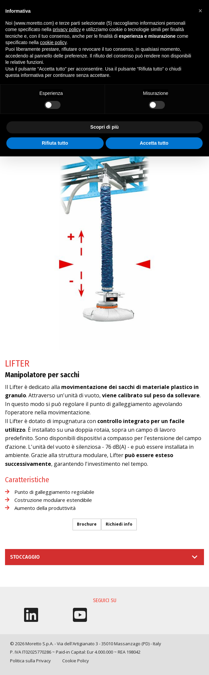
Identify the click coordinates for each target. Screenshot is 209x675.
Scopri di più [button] (104, 127)
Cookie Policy (75, 661)
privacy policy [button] (67, 29)
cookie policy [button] (53, 42)
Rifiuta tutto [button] (55, 143)
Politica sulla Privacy (30, 661)
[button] (200, 10)
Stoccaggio (25, 557)
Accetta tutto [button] (154, 143)
